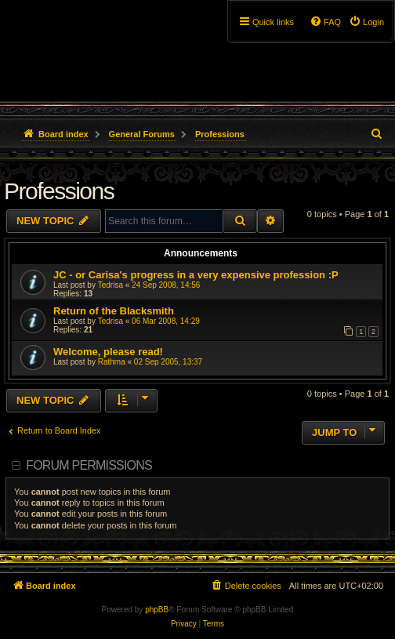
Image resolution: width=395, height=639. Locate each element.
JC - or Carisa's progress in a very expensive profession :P (196, 275)
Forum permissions (89, 465)
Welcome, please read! (108, 352)
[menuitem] (366, 22)
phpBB (157, 609)
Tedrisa (110, 285)
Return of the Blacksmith (113, 311)
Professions (59, 191)
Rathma (111, 362)
